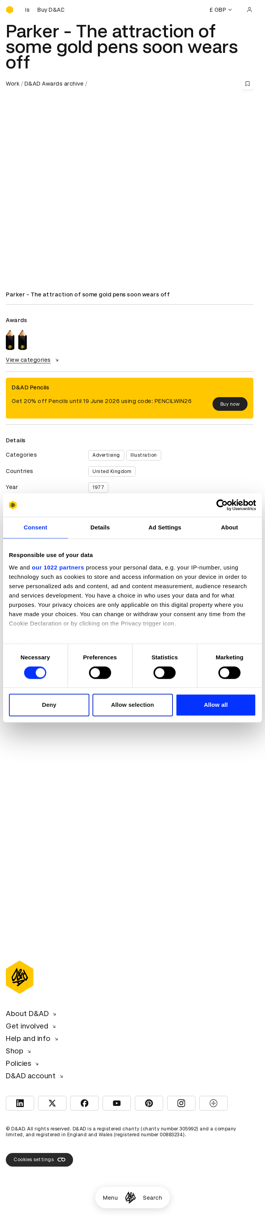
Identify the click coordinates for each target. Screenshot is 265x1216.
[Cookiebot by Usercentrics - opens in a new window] (222, 505)
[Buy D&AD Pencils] (44, 10)
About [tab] (229, 527)
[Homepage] (130, 1197)
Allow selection (132, 705)
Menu (110, 1198)
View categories (33, 360)
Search (152, 1198)
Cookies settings (39, 1159)
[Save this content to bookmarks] (247, 83)
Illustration (144, 455)
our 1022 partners (58, 567)
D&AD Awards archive (54, 84)
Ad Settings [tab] (164, 527)
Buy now (230, 404)
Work (12, 84)
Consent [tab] (35, 527)
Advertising (106, 455)
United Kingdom (111, 471)
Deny (49, 705)
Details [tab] (100, 527)
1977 (98, 487)
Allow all (216, 705)
